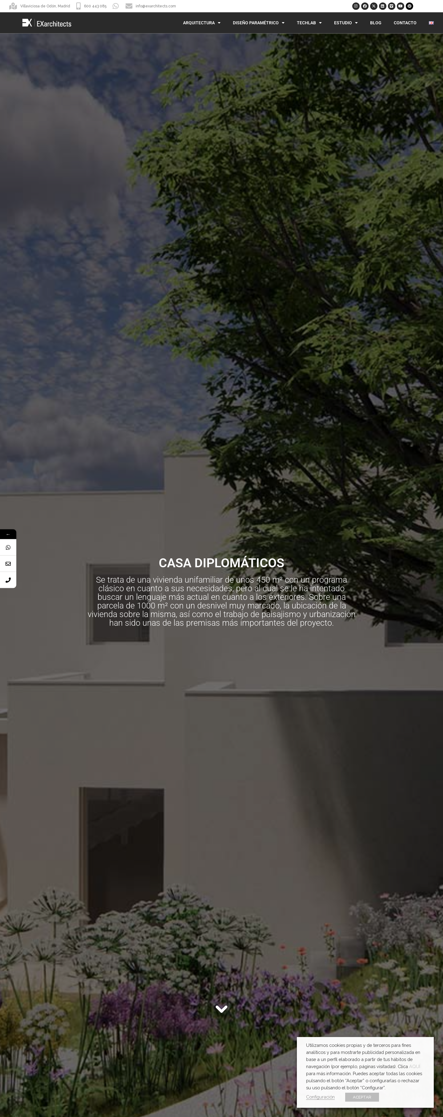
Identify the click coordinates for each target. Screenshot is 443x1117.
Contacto (405, 22)
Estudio (346, 23)
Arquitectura (202, 23)
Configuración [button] (320, 1096)
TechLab (309, 23)
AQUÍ (414, 1066)
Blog (375, 22)
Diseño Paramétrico (259, 23)
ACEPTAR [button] (362, 1097)
